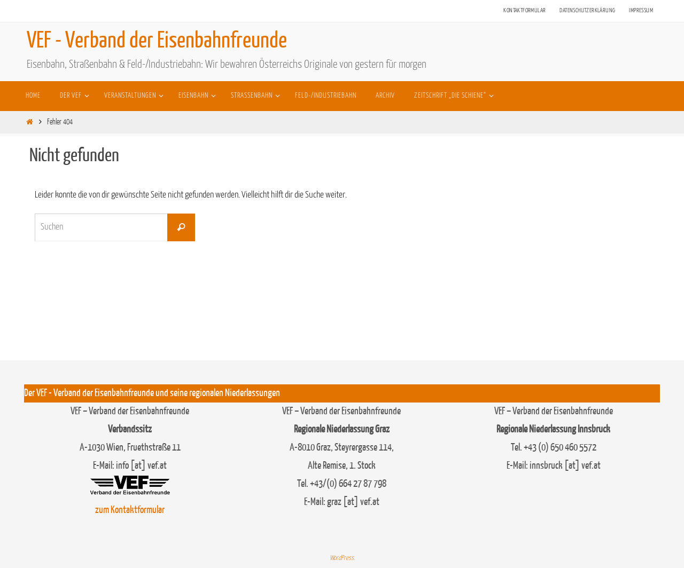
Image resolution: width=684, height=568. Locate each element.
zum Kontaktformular (130, 510)
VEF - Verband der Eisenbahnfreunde (157, 40)
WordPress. (342, 558)
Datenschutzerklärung (587, 10)
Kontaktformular (524, 10)
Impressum (641, 10)
